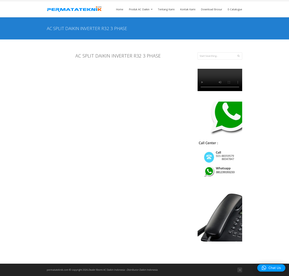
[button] (271, 268)
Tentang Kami (166, 9)
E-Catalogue (235, 9)
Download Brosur (211, 9)
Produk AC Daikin (141, 9)
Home (119, 9)
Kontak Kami (187, 9)
